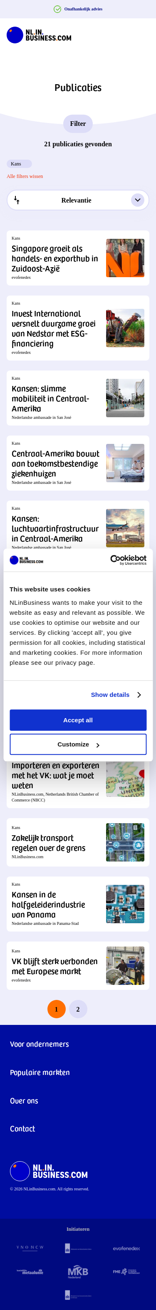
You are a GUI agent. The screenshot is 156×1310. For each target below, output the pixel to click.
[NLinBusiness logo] (39, 33)
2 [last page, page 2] (78, 1009)
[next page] (100, 1009)
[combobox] (78, 200)
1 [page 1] (56, 1009)
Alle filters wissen (25, 176)
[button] (78, 258)
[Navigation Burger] (142, 33)
